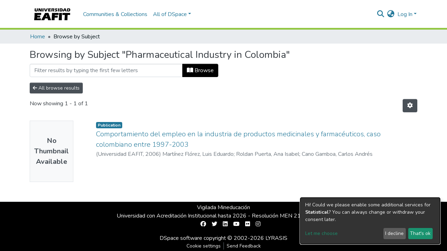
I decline (394, 233)
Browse (200, 70)
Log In (404, 14)
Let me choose (321, 233)
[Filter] (106, 70)
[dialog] (370, 221)
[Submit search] (380, 14)
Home (37, 36)
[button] (391, 14)
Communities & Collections (115, 14)
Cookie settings (203, 246)
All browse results (56, 88)
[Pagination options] (410, 105)
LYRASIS (276, 238)
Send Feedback (244, 246)
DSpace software (181, 238)
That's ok (420, 233)
